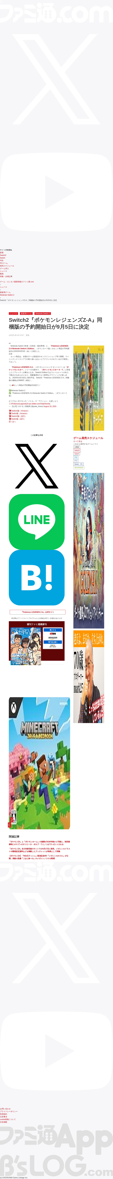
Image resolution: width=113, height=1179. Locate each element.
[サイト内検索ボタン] (6, 250)
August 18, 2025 (49, 406)
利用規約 (3, 1114)
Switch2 (3, 255)
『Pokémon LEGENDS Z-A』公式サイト (37, 612)
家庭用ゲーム (5, 292)
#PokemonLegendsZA (19, 404)
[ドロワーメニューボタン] (1, 1)
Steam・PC (78, 464)
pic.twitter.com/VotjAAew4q (39, 404)
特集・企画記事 (6, 276)
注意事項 (3, 1117)
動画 (2, 274)
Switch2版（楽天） (17, 416)
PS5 (1, 260)
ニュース (3, 271)
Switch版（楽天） (17, 419)
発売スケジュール (7, 266)
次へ (14, 422)
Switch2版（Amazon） (19, 411)
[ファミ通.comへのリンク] (56, 12)
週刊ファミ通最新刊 (37, 624)
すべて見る (77, 441)
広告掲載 (3, 1122)
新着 (2, 253)
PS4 (75, 461)
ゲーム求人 (4, 268)
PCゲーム (4, 263)
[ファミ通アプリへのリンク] (56, 1139)
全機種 (76, 447)
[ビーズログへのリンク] (56, 1165)
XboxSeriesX (78, 467)
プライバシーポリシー (9, 1111)
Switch (2, 258)
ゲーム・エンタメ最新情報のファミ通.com (17, 282)
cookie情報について (8, 1119)
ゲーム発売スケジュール (88, 438)
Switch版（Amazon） (18, 413)
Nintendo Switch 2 (7, 295)
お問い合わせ (5, 1109)
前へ (10, 422)
